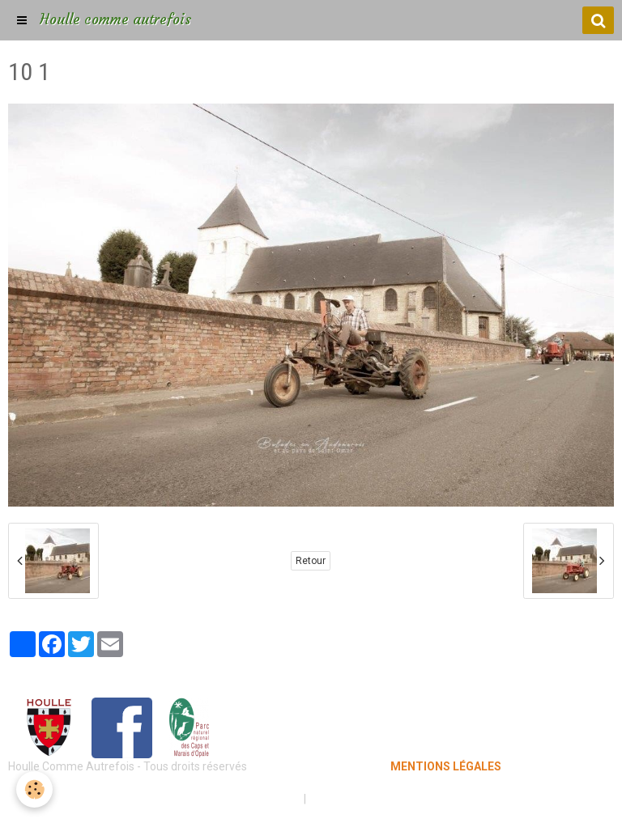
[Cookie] (34, 789)
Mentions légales (254, 798)
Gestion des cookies (360, 798)
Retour (311, 560)
